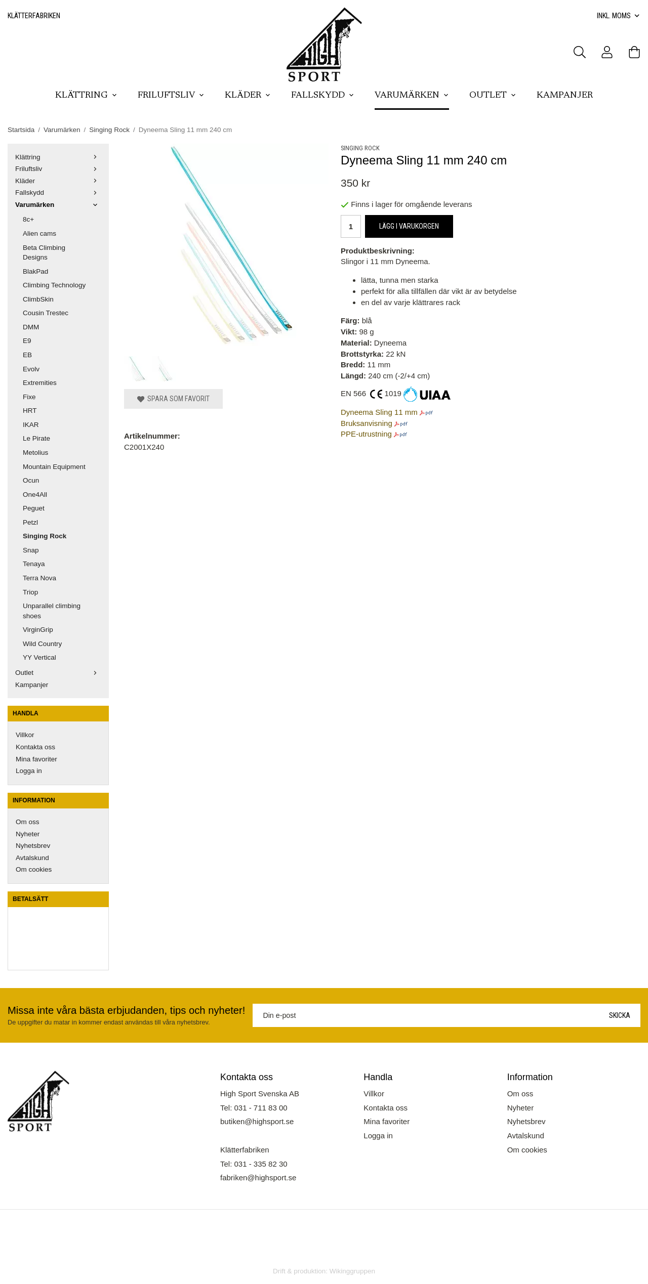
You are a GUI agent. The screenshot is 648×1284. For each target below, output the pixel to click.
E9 (27, 341)
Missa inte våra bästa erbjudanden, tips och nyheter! (126, 1010)
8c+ (28, 219)
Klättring (86, 95)
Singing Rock (44, 536)
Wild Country (42, 644)
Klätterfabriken (34, 16)
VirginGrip (38, 629)
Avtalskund (32, 858)
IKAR (31, 425)
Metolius (35, 452)
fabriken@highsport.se (258, 1177)
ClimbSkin (38, 299)
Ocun (31, 480)
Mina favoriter (36, 759)
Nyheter (27, 834)
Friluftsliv (171, 95)
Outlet (492, 95)
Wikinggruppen (352, 1271)
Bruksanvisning (366, 423)
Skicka (619, 1015)
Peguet (34, 508)
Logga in (29, 771)
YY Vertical (39, 657)
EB (27, 355)
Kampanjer (565, 95)
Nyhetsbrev (33, 845)
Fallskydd (322, 95)
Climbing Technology (54, 285)
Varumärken (412, 95)
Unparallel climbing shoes (51, 611)
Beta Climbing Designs (44, 253)
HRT (30, 410)
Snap (31, 550)
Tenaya (34, 564)
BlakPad (35, 271)
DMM (31, 327)
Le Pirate (36, 438)
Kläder (248, 95)
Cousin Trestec (45, 313)
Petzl (30, 522)
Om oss (27, 822)
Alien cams (39, 233)
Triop (30, 592)
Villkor (25, 735)
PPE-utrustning (366, 434)
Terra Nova (39, 578)
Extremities (40, 383)
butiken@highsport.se (257, 1121)
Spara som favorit (173, 399)
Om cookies (34, 869)
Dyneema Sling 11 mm (379, 412)
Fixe (29, 397)
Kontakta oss (35, 747)
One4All (35, 494)
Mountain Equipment (54, 466)
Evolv (31, 369)
